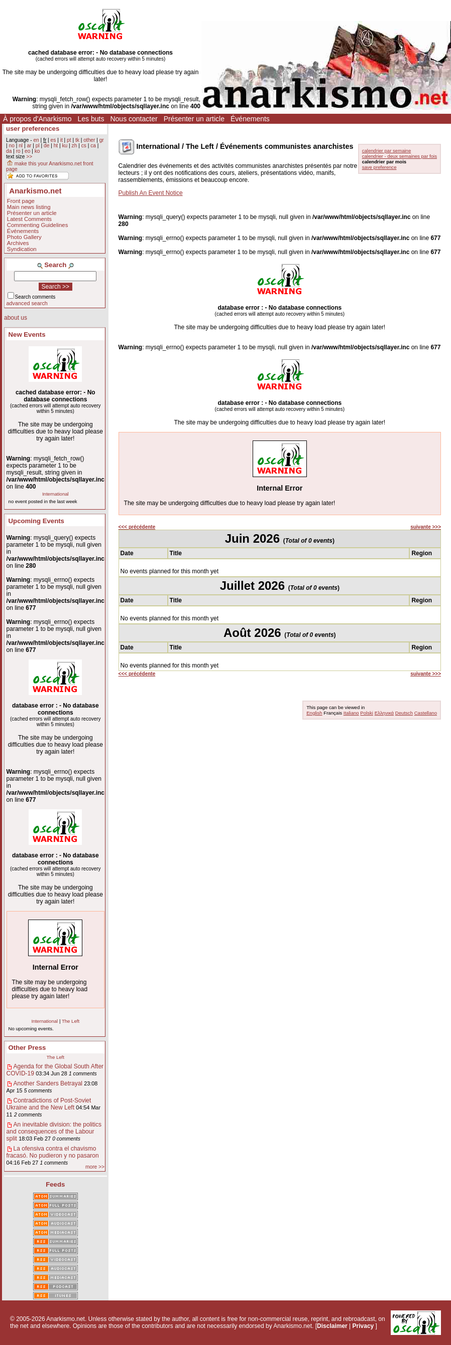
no (11, 145)
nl (21, 145)
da (9, 151)
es (53, 140)
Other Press (27, 1047)
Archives (18, 243)
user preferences (32, 128)
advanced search (27, 303)
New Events (27, 334)
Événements (250, 119)
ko (37, 151)
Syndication (22, 249)
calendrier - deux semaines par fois (399, 156)
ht (56, 145)
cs (83, 145)
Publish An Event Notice (151, 192)
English (314, 713)
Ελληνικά (384, 713)
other (89, 140)
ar (29, 145)
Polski (366, 713)
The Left (70, 1021)
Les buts (91, 119)
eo (27, 151)
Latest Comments (29, 219)
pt (69, 140)
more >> (94, 1167)
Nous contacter (133, 119)
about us (15, 317)
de (46, 145)
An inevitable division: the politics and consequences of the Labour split (54, 1131)
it (61, 140)
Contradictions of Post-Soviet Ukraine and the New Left (49, 1104)
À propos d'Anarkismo (37, 119)
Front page (21, 201)
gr (101, 140)
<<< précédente (137, 527)
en (36, 140)
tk (77, 140)
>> (29, 156)
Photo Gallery (24, 237)
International (55, 494)
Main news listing (29, 207)
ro (18, 151)
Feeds (55, 1184)
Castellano (425, 713)
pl (38, 145)
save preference (379, 167)
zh (74, 145)
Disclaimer (332, 1325)
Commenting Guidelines (37, 225)
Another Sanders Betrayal (48, 1083)
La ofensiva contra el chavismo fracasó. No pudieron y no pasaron (53, 1152)
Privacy (363, 1325)
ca (93, 145)
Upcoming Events (36, 521)
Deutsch (404, 713)
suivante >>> (425, 527)
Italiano (351, 713)
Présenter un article (194, 119)
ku (64, 145)
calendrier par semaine (386, 150)
